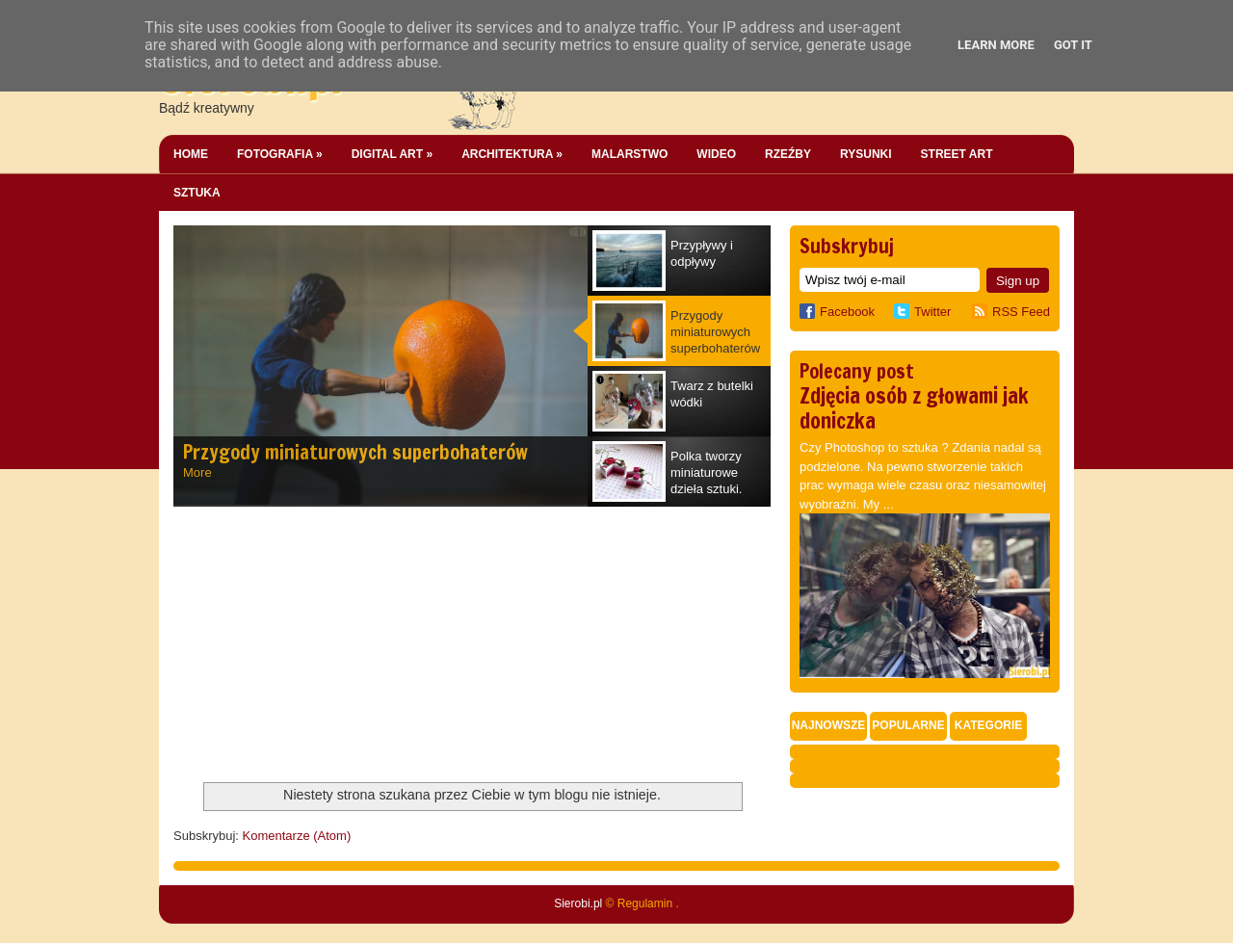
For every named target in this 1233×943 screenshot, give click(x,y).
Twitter (932, 311)
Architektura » (512, 154)
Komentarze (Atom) (297, 835)
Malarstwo (629, 154)
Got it (1073, 45)
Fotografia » (280, 154)
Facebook (837, 311)
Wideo (716, 154)
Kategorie (988, 725)
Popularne (908, 725)
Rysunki (866, 154)
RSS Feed (1021, 311)
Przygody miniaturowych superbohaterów (355, 452)
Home (190, 154)
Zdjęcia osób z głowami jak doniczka (914, 407)
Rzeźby (788, 154)
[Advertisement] (317, 646)
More (197, 472)
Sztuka (197, 192)
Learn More (996, 45)
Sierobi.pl (578, 903)
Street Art (957, 154)
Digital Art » (392, 154)
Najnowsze (829, 725)
